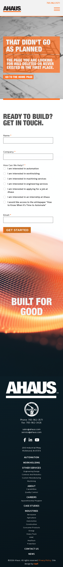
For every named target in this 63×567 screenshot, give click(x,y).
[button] (57, 9)
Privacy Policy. (45, 560)
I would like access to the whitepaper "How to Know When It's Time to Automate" (30, 204)
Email (7, 215)
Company (9, 152)
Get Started (17, 230)
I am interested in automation (23, 168)
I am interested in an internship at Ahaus (29, 196)
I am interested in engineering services (28, 183)
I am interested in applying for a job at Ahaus (28, 190)
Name (7, 135)
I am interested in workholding (24, 173)
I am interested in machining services (27, 178)
